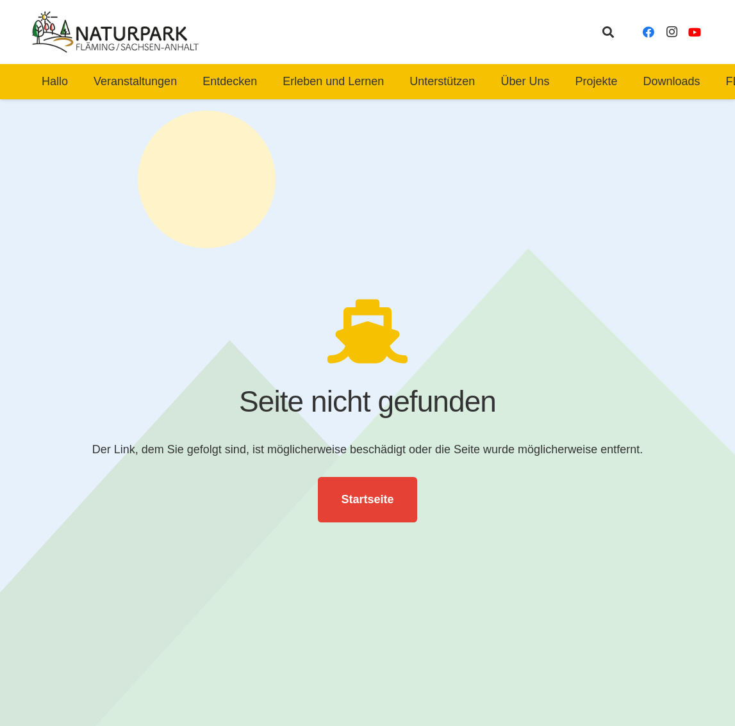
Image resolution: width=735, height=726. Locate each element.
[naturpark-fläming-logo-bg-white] (115, 32)
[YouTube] (694, 32)
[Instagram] (671, 32)
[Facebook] (648, 32)
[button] (608, 32)
